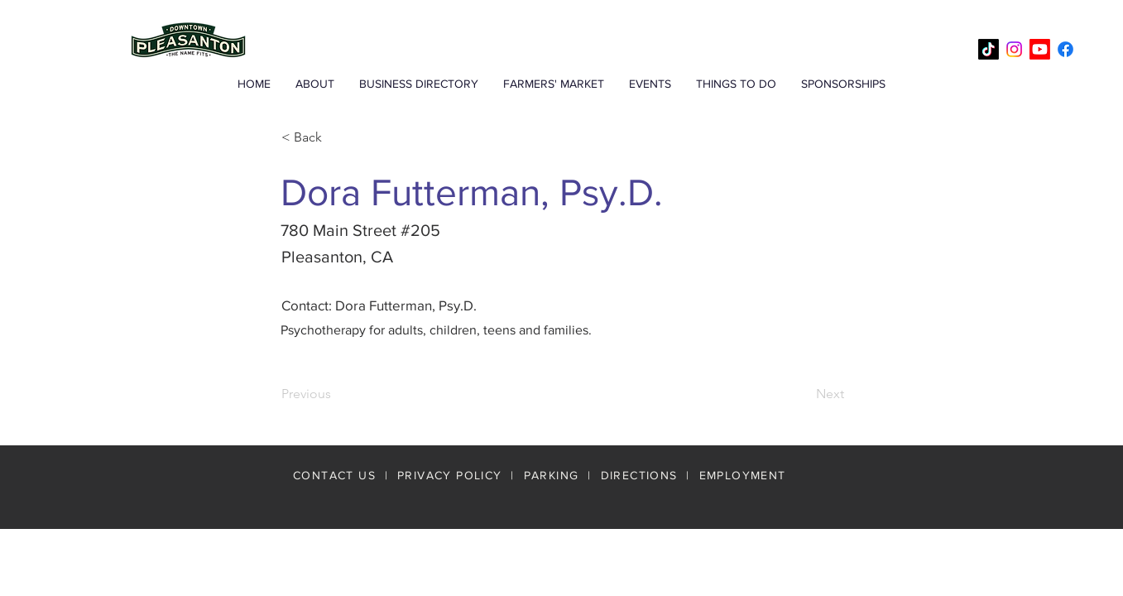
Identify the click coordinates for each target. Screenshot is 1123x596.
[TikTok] (988, 49)
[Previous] (336, 394)
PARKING (551, 475)
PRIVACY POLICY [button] (449, 475)
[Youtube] (1039, 49)
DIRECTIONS (641, 475)
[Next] (802, 394)
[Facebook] (1065, 49)
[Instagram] (1014, 49)
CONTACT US (334, 475)
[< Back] (336, 137)
